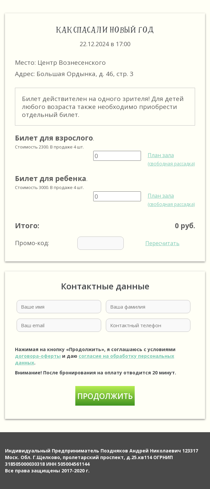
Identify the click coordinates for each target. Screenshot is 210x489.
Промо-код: (97, 243)
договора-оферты (38, 356)
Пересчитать (162, 243)
